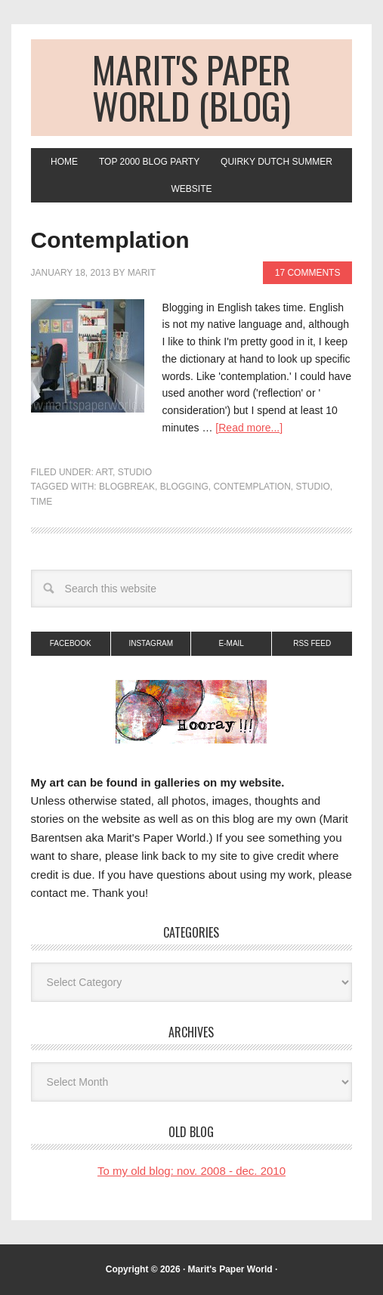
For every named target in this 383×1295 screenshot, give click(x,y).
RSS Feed (312, 643)
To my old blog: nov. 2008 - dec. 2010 (191, 1170)
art (104, 472)
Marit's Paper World (230, 1269)
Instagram (150, 643)
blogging (184, 486)
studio (313, 486)
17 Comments (308, 272)
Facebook (70, 643)
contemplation (251, 486)
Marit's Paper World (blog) (191, 87)
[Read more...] (249, 428)
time (42, 501)
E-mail (231, 643)
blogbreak (127, 486)
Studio (135, 472)
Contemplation (110, 239)
